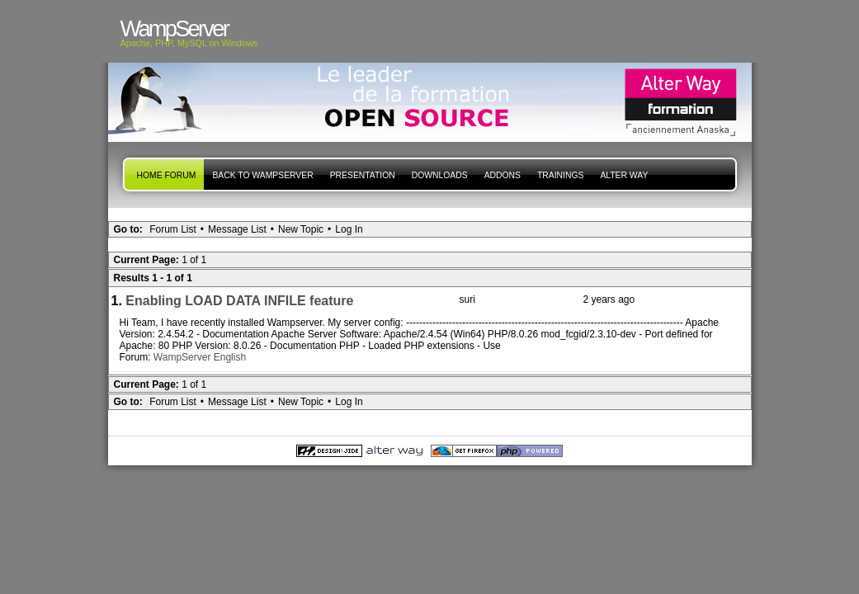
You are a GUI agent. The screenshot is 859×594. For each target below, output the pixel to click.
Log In (348, 229)
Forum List (172, 229)
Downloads (440, 175)
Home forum (166, 175)
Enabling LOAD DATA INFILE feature (239, 301)
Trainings (560, 175)
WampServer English (199, 357)
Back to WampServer (262, 175)
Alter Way (624, 175)
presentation (362, 175)
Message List (237, 229)
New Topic (300, 229)
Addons (502, 175)
